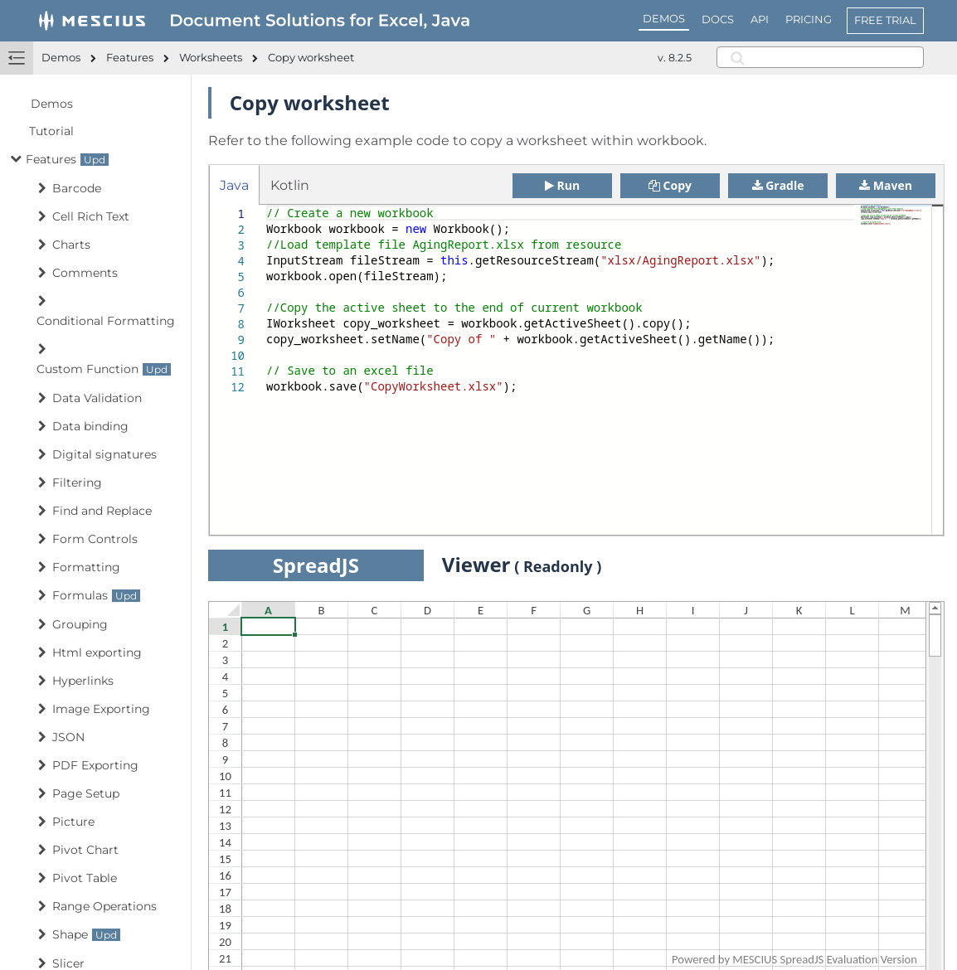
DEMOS (664, 18)
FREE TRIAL (885, 20)
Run (562, 185)
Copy (670, 185)
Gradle (778, 185)
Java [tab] (234, 185)
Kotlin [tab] (289, 185)
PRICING (808, 19)
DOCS (718, 19)
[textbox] (266, 205)
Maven (885, 185)
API (760, 19)
